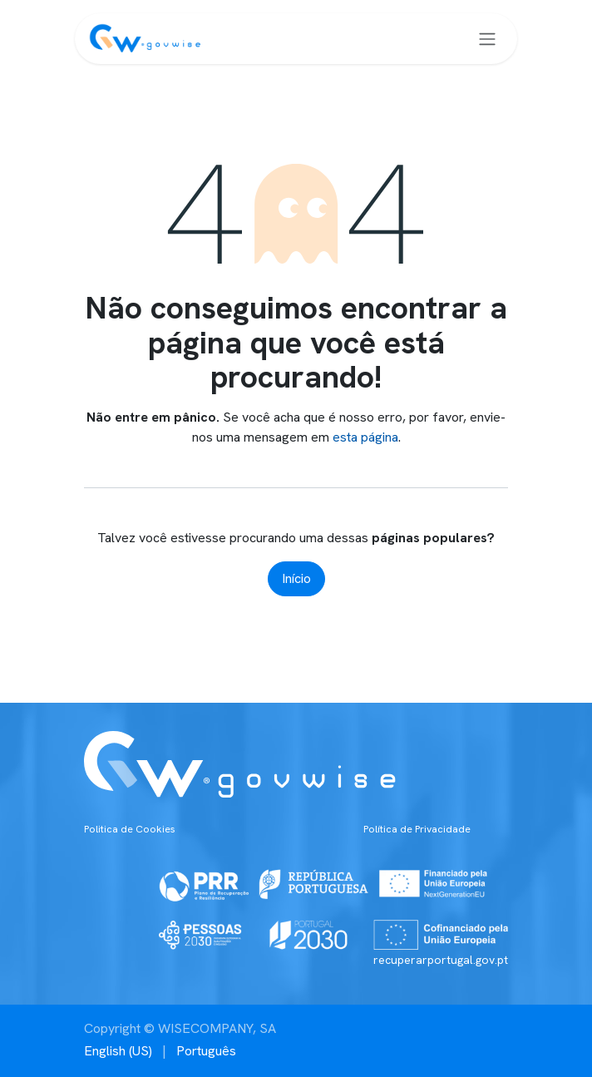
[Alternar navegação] (487, 39)
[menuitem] (118, 1051)
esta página (365, 437)
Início (296, 578)
